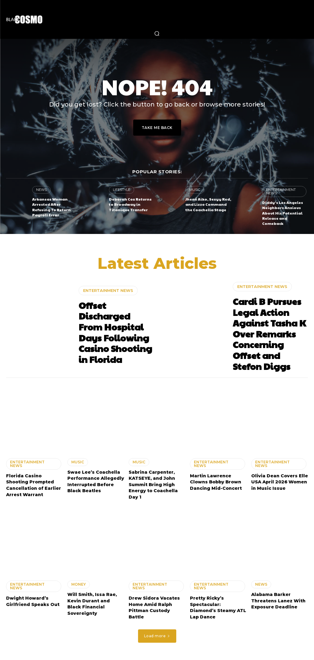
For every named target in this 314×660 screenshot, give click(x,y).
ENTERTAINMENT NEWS (281, 191)
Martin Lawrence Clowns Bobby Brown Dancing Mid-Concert (216, 477)
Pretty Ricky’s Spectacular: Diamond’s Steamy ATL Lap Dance (218, 601)
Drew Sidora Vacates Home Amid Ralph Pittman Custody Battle (154, 601)
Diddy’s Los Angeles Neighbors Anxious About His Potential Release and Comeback (282, 212)
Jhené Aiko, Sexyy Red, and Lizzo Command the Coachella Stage (208, 204)
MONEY (78, 579)
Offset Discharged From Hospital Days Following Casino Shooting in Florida (115, 331)
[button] (156, 33)
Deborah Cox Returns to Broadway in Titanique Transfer (130, 204)
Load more (157, 629)
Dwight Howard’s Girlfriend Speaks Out (32, 595)
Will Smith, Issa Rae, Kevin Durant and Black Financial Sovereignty (91, 597)
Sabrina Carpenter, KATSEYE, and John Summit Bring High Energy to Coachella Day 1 (153, 479)
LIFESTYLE (121, 190)
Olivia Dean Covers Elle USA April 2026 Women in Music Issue (279, 477)
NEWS (41, 190)
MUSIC (194, 190)
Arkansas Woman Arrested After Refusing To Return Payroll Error (51, 207)
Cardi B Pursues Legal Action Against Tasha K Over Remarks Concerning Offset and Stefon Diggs (269, 331)
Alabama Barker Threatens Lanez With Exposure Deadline (278, 594)
